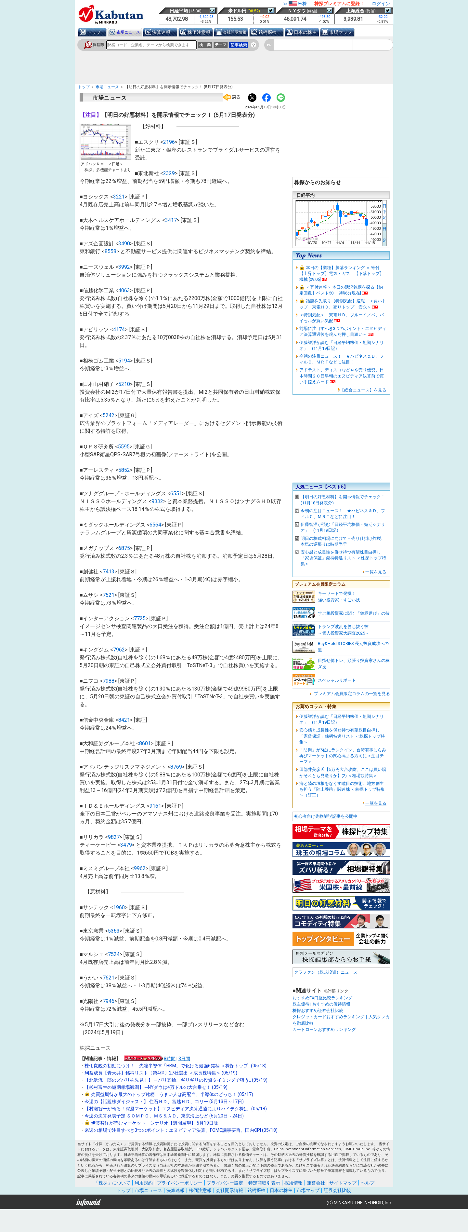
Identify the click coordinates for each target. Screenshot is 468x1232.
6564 (155, 525)
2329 (169, 173)
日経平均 (179, 10)
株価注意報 (199, 32)
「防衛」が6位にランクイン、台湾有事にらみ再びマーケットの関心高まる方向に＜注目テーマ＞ (342, 755)
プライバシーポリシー (179, 1182)
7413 (108, 571)
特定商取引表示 (264, 1182)
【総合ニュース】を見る (363, 390)
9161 (155, 806)
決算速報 (161, 32)
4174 (119, 329)
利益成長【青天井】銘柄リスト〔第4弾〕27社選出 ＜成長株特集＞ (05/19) (160, 1072)
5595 (124, 447)
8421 (124, 720)
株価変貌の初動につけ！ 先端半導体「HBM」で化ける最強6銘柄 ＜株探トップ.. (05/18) (175, 1065)
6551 (176, 493)
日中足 (384, 212)
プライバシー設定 (225, 1182)
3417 (171, 220)
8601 (145, 743)
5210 (124, 384)
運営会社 (316, 1182)
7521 (108, 595)
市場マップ (340, 32)
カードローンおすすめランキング (324, 1029)
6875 (124, 548)
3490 (124, 243)
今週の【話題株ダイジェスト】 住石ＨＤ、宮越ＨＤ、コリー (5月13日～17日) (164, 1101)
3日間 (184, 1058)
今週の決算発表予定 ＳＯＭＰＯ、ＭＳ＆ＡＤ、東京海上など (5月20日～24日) (164, 1115)
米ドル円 (237, 10)
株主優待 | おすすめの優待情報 (321, 1004)
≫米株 (295, 3)
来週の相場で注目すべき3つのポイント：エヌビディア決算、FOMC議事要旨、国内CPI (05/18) (181, 1130)
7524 (114, 954)
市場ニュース (128, 32)
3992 (124, 267)
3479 (126, 845)
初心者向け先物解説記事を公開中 (326, 816)
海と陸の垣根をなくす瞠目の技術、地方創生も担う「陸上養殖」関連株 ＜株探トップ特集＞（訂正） (342, 789)
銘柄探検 (267, 32)
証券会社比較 (337, 1190)
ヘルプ (367, 1182)
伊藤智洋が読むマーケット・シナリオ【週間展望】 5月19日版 (154, 1123)
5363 (114, 931)
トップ (94, 32)
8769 (176, 767)
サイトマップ (343, 1182)
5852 (124, 470)
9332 (157, 501)
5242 (108, 415)
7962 (119, 650)
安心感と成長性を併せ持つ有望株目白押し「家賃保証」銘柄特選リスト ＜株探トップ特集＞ (343, 558)
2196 (169, 142)
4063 (124, 290)
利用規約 (144, 1182)
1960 (119, 907)
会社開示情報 (234, 32)
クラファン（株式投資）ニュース (326, 972)
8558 (110, 251)
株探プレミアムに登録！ (339, 3)
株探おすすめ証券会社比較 (317, 1010)
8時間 (170, 1058)
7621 (108, 978)
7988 (108, 681)
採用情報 (293, 1182)
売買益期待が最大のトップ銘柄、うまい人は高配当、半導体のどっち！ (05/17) (172, 1094)
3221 (119, 197)
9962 (140, 868)
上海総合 (355, 10)
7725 (140, 618)
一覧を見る (375, 571)
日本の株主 (305, 32)
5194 (124, 361)
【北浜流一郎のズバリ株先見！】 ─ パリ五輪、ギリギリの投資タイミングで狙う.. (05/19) (175, 1080)
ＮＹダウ (297, 10)
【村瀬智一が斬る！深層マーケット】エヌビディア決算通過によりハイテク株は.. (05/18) (175, 1108)
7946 (108, 1001)
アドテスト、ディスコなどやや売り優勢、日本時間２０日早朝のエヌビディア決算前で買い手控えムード (341, 375)
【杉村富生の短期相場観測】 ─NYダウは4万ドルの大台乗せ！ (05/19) (156, 1087)
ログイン (381, 3)
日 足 (384, 234)
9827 (114, 837)
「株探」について (112, 1182)
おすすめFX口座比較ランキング (322, 997)
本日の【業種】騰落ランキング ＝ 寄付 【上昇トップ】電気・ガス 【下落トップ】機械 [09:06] (341, 273)
